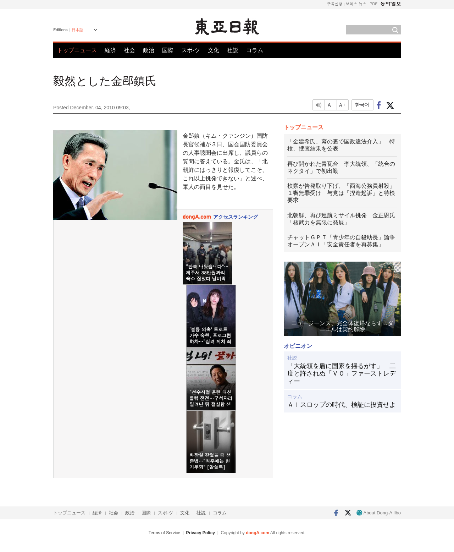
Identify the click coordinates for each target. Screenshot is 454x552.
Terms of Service (164, 532)
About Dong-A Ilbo (378, 512)
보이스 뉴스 (356, 3)
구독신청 (335, 3)
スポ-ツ (190, 50)
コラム (254, 50)
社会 (129, 50)
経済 (110, 50)
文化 (213, 50)
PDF (373, 3)
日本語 (77, 30)
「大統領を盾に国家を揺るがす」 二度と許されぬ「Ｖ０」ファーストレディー (341, 373)
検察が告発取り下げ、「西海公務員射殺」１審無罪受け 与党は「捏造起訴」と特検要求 (341, 193)
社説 (232, 50)
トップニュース (77, 50)
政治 (148, 50)
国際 (167, 50)
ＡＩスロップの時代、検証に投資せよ (341, 404)
